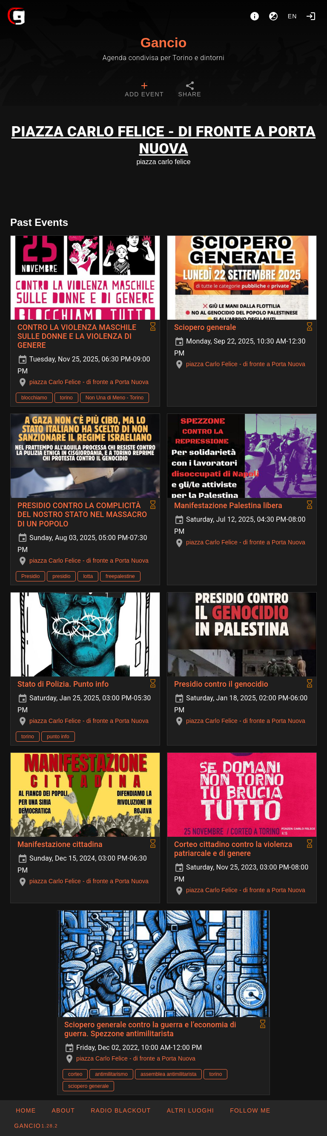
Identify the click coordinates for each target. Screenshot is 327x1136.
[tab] (144, 90)
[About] (254, 16)
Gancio (163, 42)
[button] (190, 1110)
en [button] (292, 16)
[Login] (310, 16)
